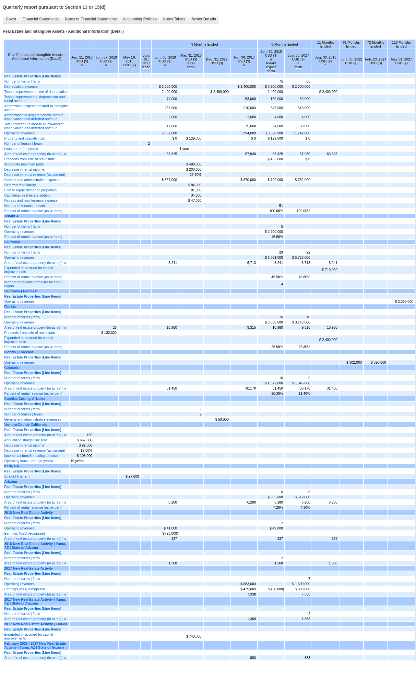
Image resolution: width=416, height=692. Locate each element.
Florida (10, 307)
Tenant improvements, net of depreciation (35, 92)
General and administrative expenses (32, 180)
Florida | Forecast (18, 352)
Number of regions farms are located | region (33, 284)
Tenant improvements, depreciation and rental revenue (34, 99)
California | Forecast (20, 291)
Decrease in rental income (24, 169)
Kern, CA (11, 466)
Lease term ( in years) (21, 149)
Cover (11, 19)
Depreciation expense (21, 86)
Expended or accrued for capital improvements (28, 270)
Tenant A (11, 216)
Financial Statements (40, 19)
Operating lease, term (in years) (28, 461)
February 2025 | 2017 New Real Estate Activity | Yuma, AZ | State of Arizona (35, 645)
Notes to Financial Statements (91, 19)
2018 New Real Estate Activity (28, 513)
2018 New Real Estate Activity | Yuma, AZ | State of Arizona (35, 546)
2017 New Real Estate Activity (28, 568)
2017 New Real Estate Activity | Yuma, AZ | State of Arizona (35, 601)
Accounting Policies (140, 19)
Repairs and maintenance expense (31, 200)
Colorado (11, 367)
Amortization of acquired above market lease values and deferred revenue (33, 117)
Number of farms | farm (22, 81)
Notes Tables (174, 19)
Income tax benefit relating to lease (31, 456)
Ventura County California (25, 424)
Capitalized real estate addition (28, 195)
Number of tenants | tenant (24, 206)
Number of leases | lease (23, 143)
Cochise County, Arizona (24, 399)
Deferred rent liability (20, 185)
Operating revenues (19, 133)
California (12, 242)
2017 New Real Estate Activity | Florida (35, 624)
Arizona (10, 481)
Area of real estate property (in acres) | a (35, 154)
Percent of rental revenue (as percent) (33, 211)
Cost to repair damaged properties (30, 190)
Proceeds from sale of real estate (29, 159)
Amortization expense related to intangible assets (36, 108)
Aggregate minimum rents (24, 164)
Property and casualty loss (24, 138)
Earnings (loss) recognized (24, 533)
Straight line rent (17, 476)
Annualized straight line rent (25, 440)
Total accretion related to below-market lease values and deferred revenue (34, 126)
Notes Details (203, 19)
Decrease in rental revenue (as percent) (34, 174)
